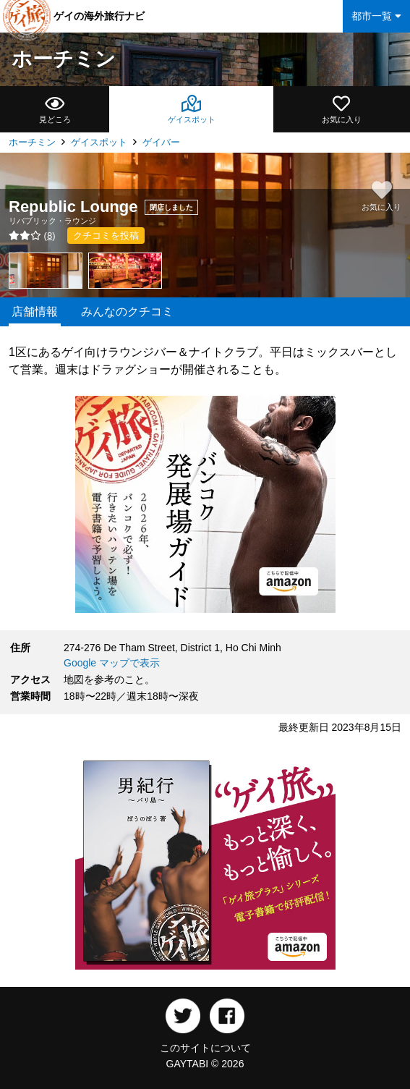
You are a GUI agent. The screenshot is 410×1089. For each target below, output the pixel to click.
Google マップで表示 (112, 663)
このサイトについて (205, 1048)
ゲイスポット (99, 142)
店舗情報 (35, 311)
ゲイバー (161, 142)
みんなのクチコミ (127, 311)
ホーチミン (64, 59)
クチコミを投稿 (106, 235)
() (32, 235)
